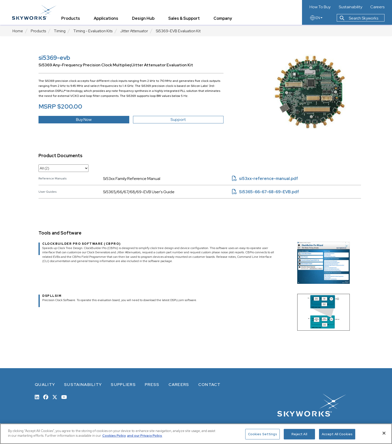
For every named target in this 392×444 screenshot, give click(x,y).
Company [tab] (223, 18)
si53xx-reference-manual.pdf (265, 178)
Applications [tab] (106, 18)
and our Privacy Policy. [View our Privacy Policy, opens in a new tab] (144, 435)
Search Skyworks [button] (359, 18)
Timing (60, 31)
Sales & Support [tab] (184, 18)
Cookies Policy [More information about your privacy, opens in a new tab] (114, 435)
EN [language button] (316, 18)
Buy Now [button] (84, 119)
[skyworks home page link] (34, 12)
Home (17, 31)
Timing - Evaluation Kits (92, 31)
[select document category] (63, 168)
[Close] (384, 432)
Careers (377, 7)
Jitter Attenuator (134, 31)
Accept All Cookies (337, 434)
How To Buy (320, 7)
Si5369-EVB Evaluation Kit (178, 31)
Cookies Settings (262, 434)
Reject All (299, 434)
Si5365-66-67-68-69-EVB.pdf (265, 191)
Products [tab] (71, 18)
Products (38, 31)
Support (178, 119)
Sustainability (350, 7)
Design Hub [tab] (143, 18)
